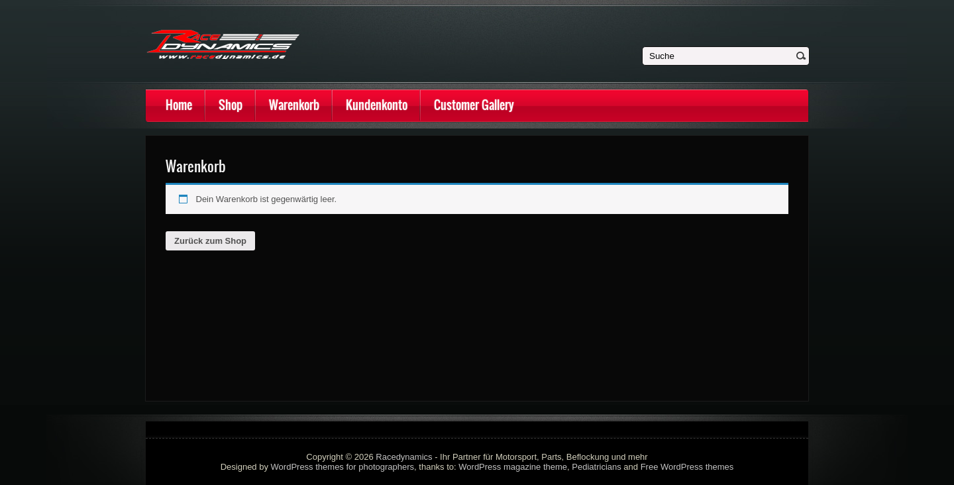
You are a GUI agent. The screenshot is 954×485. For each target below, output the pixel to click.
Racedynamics (404, 457)
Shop (230, 105)
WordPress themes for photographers (343, 467)
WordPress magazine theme (512, 467)
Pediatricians (596, 467)
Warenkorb (294, 105)
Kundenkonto (376, 105)
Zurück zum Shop (210, 241)
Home (179, 105)
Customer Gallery (474, 105)
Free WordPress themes (687, 467)
